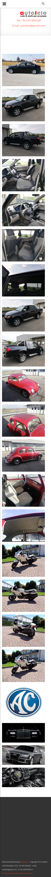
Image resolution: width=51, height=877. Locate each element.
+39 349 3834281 (31, 20)
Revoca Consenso (26, 873)
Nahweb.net (24, 862)
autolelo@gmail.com (33, 25)
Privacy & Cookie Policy (10, 873)
